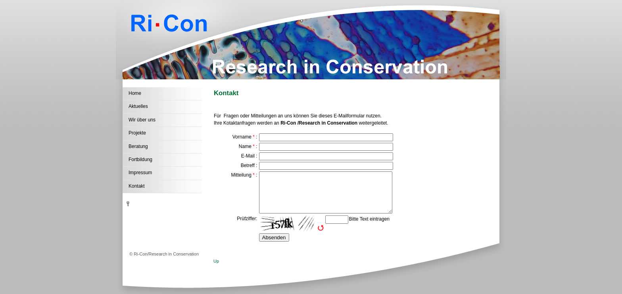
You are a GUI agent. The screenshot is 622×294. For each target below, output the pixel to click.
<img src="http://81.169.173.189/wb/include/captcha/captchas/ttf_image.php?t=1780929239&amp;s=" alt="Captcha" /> (291, 223)
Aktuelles (138, 106)
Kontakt (137, 186)
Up (216, 261)
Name (245, 146)
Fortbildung (140, 159)
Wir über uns (142, 120)
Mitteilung (241, 175)
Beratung (138, 146)
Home (135, 93)
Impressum (140, 172)
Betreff (248, 165)
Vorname (241, 137)
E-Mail (248, 156)
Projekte (137, 133)
